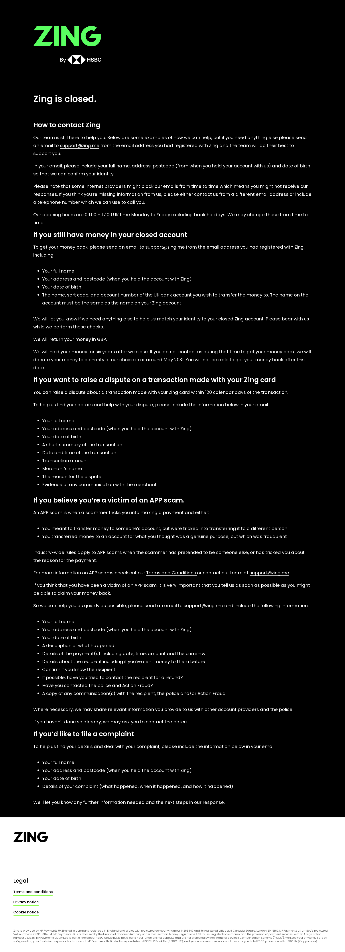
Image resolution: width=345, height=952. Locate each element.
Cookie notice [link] (26, 912)
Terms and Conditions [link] (171, 573)
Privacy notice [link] (26, 902)
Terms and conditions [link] (33, 891)
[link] (33, 891)
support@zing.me (79, 145)
